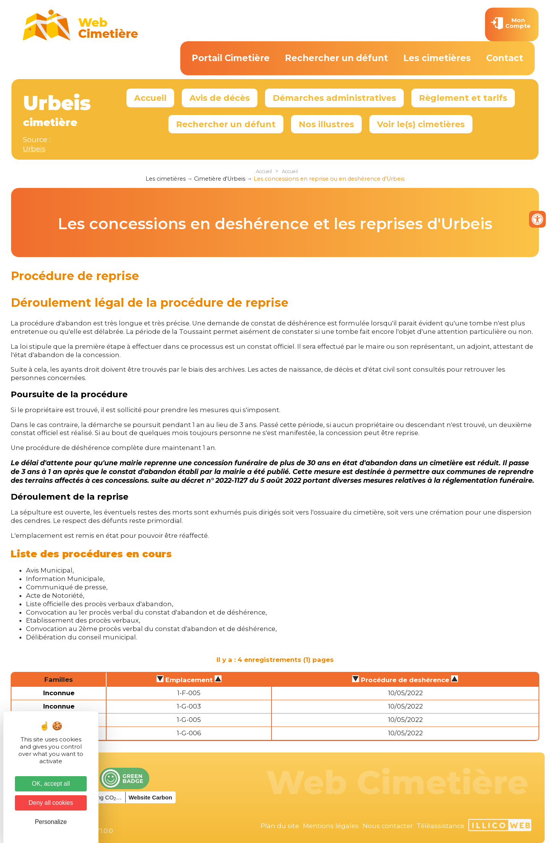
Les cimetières (437, 58)
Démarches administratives (334, 98)
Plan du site (279, 826)
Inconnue (58, 693)
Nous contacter (387, 826)
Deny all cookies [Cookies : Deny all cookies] (51, 802)
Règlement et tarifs (463, 98)
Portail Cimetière (231, 58)
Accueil (150, 98)
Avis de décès (219, 98)
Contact (504, 58)
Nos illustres (326, 124)
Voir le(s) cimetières (421, 124)
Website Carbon (150, 797)
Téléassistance (440, 826)
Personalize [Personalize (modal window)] (51, 822)
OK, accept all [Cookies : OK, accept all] (51, 783)
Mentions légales (331, 826)
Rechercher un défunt (336, 58)
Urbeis (34, 148)
